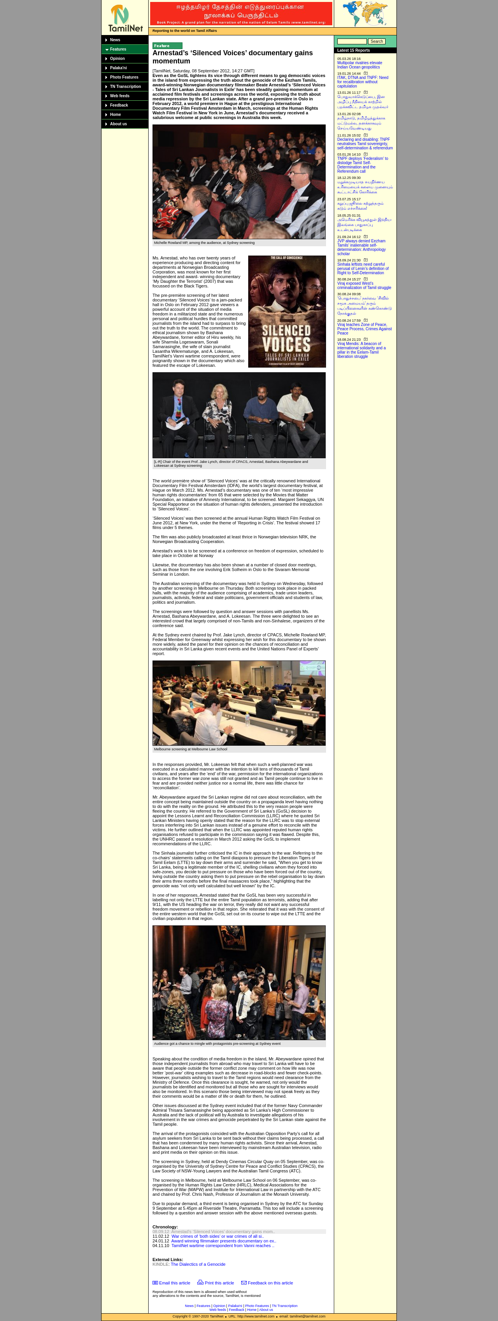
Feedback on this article (270, 1283)
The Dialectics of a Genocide (198, 1264)
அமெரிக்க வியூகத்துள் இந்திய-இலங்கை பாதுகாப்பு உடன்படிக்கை (364, 224)
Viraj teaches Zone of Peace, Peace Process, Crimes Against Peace (364, 328)
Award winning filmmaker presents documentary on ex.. (223, 1241)
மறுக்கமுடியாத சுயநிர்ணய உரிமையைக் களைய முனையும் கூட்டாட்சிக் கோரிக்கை (365, 187)
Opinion (117, 58)
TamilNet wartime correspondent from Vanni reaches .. (223, 1245)
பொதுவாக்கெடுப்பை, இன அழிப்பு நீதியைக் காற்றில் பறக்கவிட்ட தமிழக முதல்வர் (362, 102)
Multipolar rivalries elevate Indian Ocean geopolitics (359, 65)
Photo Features (124, 77)
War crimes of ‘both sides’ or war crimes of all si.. (218, 1236)
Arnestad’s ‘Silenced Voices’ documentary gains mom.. (223, 1231)
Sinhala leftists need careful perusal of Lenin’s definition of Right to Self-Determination (363, 268)
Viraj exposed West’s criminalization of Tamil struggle (364, 285)
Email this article (174, 1283)
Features (118, 49)
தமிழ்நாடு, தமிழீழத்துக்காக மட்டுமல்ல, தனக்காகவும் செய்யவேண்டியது (361, 123)
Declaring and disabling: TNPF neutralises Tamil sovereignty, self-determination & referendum (365, 143)
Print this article (219, 1283)
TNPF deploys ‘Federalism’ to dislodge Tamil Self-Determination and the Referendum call (362, 164)
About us (118, 124)
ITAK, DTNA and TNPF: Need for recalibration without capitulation (362, 81)
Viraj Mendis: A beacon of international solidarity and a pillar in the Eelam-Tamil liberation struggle (361, 350)
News (115, 40)
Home (115, 114)
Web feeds (120, 96)
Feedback (119, 105)
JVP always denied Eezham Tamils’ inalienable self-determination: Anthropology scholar (361, 247)
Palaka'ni (118, 68)
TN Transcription (125, 86)
